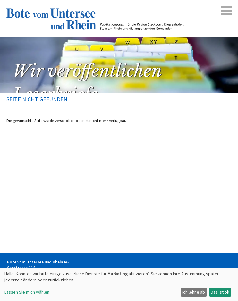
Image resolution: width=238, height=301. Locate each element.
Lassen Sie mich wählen (26, 292)
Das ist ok (220, 292)
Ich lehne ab (193, 292)
